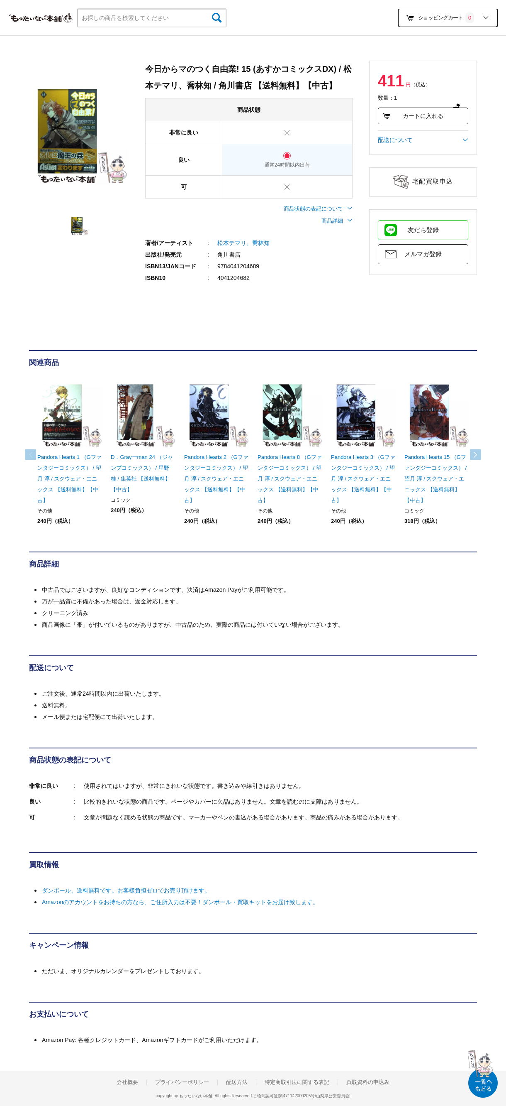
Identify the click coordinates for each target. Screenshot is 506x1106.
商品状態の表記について (318, 209)
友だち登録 (423, 229)
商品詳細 (337, 221)
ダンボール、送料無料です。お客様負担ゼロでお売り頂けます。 (126, 890)
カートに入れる (412, 116)
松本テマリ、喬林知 (243, 243)
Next (468, 454)
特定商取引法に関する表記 (297, 1082)
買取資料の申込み (367, 1082)
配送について (423, 140)
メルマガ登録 (423, 253)
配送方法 (237, 1082)
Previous (37, 454)
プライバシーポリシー (182, 1082)
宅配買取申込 (432, 181)
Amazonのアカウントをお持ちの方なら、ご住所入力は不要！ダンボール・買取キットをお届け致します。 (180, 902)
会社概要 (127, 1082)
